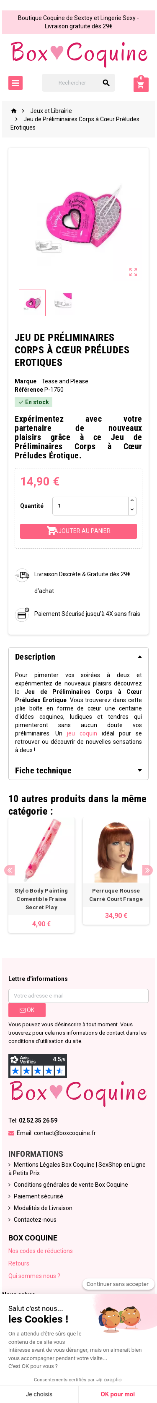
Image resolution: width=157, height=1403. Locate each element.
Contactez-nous (35, 1219)
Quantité (32, 506)
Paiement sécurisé (38, 1196)
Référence (29, 389)
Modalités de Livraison (43, 1208)
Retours (18, 1263)
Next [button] (147, 870)
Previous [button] (9, 870)
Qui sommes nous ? (34, 1276)
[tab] (78, 657)
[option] (41, 875)
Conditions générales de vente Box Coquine (71, 1184)
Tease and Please (64, 381)
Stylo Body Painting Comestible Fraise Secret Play (41, 899)
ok (27, 1010)
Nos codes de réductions (40, 1251)
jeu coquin (82, 733)
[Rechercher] (79, 83)
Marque (25, 381)
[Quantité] (90, 506)
